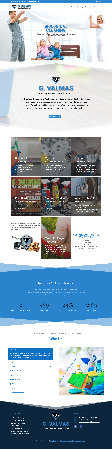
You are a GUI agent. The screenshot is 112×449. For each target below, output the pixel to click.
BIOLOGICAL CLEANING (56, 28)
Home (73, 7)
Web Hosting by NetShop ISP (76, 441)
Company (80, 7)
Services (87, 7)
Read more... (54, 116)
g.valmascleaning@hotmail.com (89, 422)
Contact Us (97, 7)
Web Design (54, 441)
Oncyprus (63, 441)
